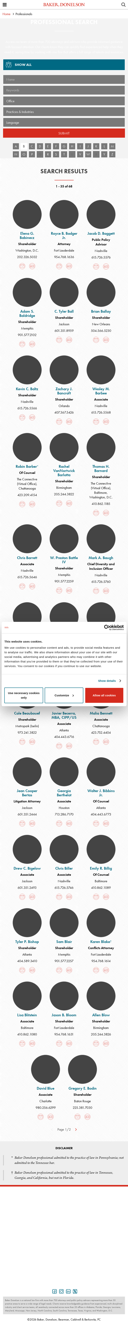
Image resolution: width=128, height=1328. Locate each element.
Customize (64, 695)
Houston (64, 807)
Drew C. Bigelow (27, 868)
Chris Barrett (27, 557)
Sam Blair (64, 941)
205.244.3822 (64, 494)
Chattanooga (27, 488)
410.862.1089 (101, 887)
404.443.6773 (101, 814)
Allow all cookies (104, 695)
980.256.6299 (46, 1107)
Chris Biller (64, 868)
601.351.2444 (27, 814)
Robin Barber (27, 466)
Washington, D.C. (27, 250)
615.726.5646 (27, 577)
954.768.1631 (64, 1034)
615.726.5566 (27, 408)
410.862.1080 (27, 1034)
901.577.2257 (64, 961)
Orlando (64, 406)
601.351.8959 (64, 330)
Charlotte (45, 1101)
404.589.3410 (27, 961)
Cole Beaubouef (27, 713)
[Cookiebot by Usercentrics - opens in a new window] (107, 627)
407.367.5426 (64, 412)
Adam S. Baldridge (27, 313)
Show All (17, 66)
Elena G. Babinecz (27, 235)
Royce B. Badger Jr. (64, 235)
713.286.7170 (64, 814)
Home (6, 14)
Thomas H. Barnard (100, 468)
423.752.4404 (101, 732)
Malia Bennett (101, 713)
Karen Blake (101, 941)
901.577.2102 (27, 335)
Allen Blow (101, 1014)
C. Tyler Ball (64, 311)
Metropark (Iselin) (27, 726)
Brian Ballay (101, 311)
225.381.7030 (82, 1107)
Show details (107, 680)
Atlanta (64, 730)
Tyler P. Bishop (27, 941)
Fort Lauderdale (64, 250)
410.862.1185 (101, 503)
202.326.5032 (27, 257)
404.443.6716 (64, 736)
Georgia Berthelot (64, 792)
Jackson (64, 324)
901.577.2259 (64, 581)
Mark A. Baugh (101, 557)
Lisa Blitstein (27, 1014)
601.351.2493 (27, 887)
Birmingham (64, 487)
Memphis (27, 328)
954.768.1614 (101, 961)
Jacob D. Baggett (101, 233)
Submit (64, 133)
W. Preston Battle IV (64, 559)
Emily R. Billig (101, 868)
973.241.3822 (27, 732)
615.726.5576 (101, 257)
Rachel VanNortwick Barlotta (64, 470)
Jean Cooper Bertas (27, 792)
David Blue (45, 1088)
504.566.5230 (101, 330)
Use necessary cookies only (24, 695)
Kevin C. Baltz (27, 388)
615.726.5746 (64, 887)
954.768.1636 (64, 257)
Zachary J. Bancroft (64, 391)
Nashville (101, 251)
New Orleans (101, 324)
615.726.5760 (101, 581)
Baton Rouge (82, 1101)
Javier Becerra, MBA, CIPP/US (64, 715)
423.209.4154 (27, 495)
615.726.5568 (101, 412)
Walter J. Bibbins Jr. (101, 792)
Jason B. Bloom (64, 1014)
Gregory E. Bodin (82, 1088)
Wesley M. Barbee (101, 391)
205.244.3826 (101, 1034)
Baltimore (100, 492)
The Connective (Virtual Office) (27, 481)
